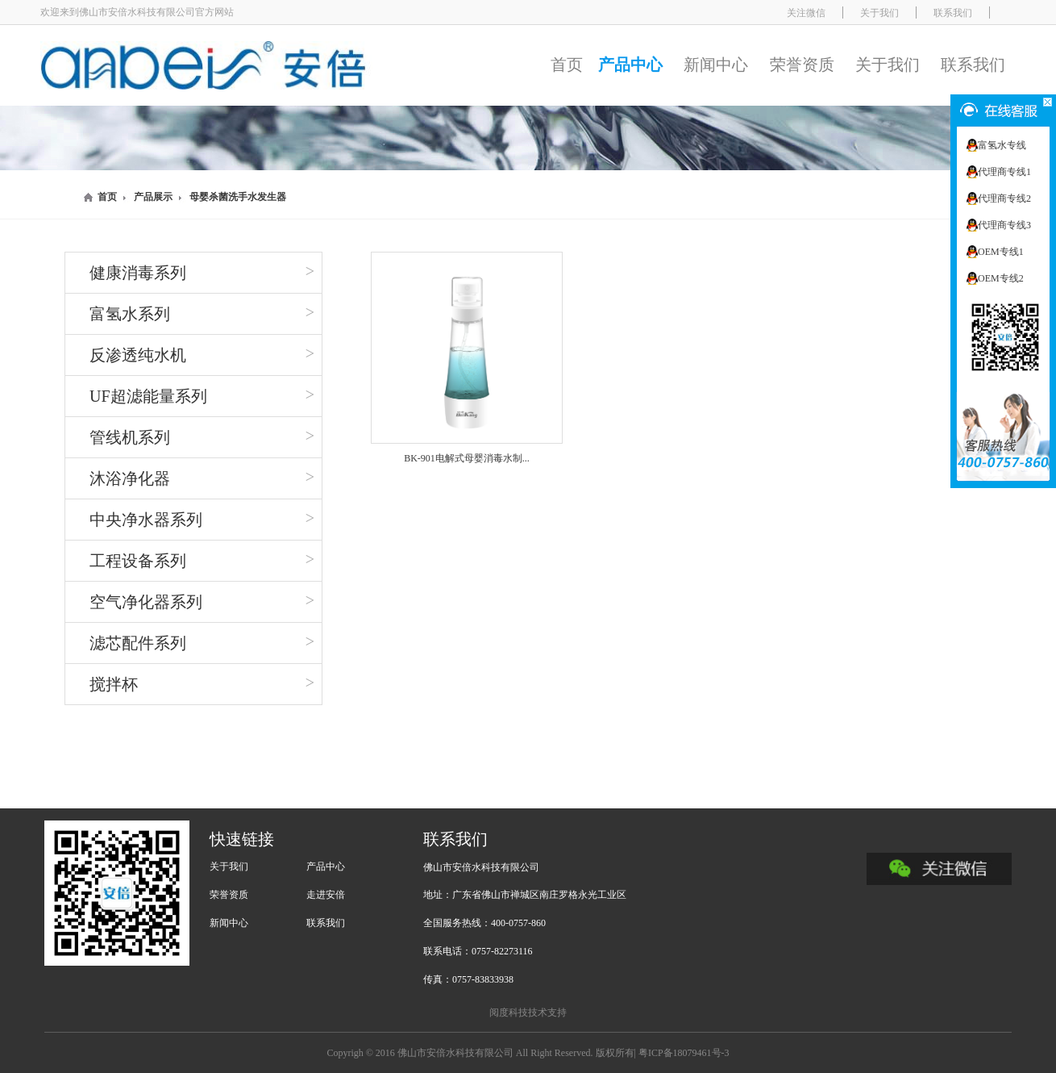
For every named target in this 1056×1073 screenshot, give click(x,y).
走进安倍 (325, 894)
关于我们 (887, 64)
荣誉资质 (802, 64)
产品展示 (153, 196)
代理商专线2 (1004, 198)
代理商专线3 (1004, 225)
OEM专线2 (1001, 278)
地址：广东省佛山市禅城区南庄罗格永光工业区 (524, 894)
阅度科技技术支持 (528, 1012)
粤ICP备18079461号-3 (684, 1052)
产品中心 (630, 64)
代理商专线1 (1004, 171)
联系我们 (973, 64)
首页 (567, 64)
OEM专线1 (1001, 251)
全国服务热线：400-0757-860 (484, 923)
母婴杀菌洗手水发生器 (237, 196)
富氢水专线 (1002, 145)
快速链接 (242, 839)
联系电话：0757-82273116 (478, 951)
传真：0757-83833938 (468, 979)
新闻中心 (716, 64)
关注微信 (806, 13)
